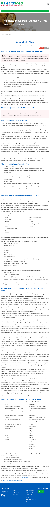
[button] (48, 4)
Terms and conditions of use (24, 477)
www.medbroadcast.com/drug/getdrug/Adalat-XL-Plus (12, 480)
